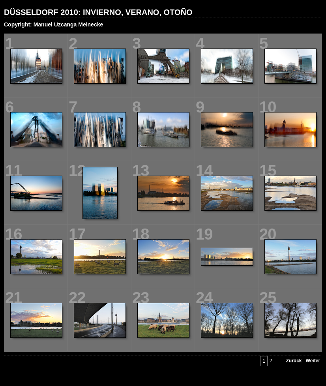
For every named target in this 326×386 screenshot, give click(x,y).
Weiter (313, 361)
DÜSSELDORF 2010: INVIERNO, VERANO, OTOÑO (98, 12)
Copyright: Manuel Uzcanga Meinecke (53, 24)
